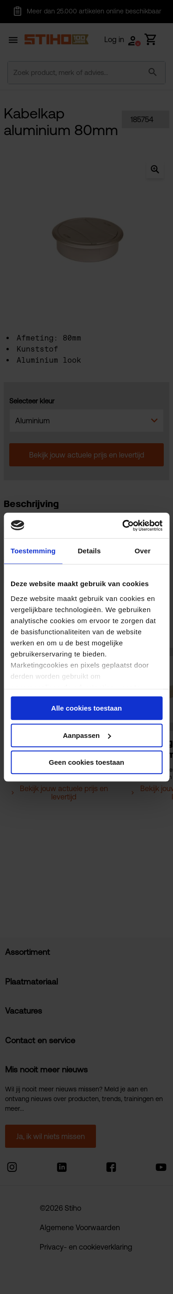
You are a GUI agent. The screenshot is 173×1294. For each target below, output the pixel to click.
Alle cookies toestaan (86, 708)
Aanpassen (87, 735)
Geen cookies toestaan (86, 762)
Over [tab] (143, 551)
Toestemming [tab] (33, 551)
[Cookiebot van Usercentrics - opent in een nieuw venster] (123, 526)
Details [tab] (89, 551)
